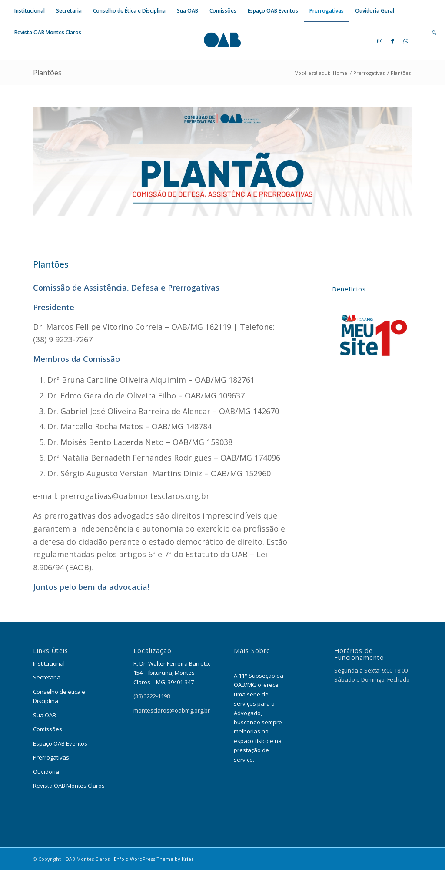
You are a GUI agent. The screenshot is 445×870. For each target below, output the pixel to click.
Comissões (48, 729)
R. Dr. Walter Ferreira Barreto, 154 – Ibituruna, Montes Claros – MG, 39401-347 (171, 672)
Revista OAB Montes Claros (69, 786)
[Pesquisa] (431, 33)
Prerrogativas (51, 757)
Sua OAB (44, 715)
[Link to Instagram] (379, 40)
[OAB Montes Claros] (222, 41)
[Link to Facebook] (392, 40)
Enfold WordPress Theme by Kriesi (154, 859)
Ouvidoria (46, 772)
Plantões (47, 72)
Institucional (49, 663)
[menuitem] (29, 11)
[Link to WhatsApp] (405, 40)
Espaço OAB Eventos (60, 743)
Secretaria (46, 677)
